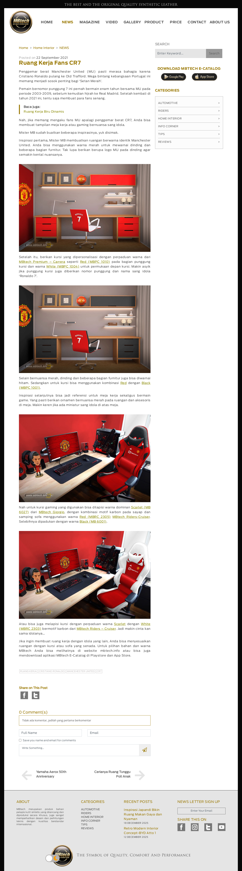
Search (214, 53)
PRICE (176, 22)
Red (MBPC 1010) (95, 261)
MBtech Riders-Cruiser (131, 516)
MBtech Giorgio (51, 512)
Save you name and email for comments (49, 740)
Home (23, 47)
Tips (189, 134)
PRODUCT (154, 22)
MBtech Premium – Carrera (42, 261)
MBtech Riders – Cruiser (96, 628)
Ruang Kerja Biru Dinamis (44, 111)
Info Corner (189, 126)
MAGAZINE (90, 22)
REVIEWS (87, 828)
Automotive (189, 103)
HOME (47, 22)
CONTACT (197, 22)
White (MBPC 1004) (62, 266)
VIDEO (112, 22)
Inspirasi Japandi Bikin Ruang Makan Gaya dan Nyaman (143, 814)
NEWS (67, 22)
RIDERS (86, 813)
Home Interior (43, 47)
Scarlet (120, 624)
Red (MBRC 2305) (95, 516)
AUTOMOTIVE (90, 809)
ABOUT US (220, 22)
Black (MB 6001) (93, 521)
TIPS (84, 824)
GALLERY (132, 22)
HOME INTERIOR (92, 817)
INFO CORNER (90, 821)
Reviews (189, 142)
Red (123, 383)
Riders (189, 111)
